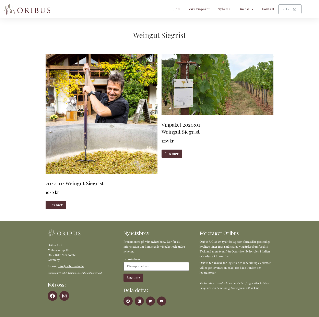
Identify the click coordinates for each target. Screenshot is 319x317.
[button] (128, 301)
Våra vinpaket (199, 9)
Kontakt (268, 9)
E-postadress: (156, 264)
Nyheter (224, 9)
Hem (176, 9)
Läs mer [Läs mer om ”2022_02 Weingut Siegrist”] (56, 205)
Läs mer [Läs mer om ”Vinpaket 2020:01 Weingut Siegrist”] (172, 153)
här (256, 288)
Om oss (246, 9)
